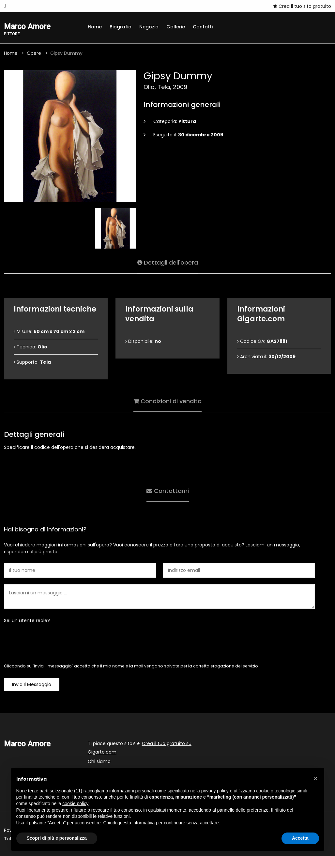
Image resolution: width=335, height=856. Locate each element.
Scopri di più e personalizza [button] (57, 838)
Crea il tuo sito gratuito (302, 6)
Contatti (203, 26)
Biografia (120, 26)
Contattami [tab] (167, 491)
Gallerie (175, 26)
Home (95, 26)
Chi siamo (99, 761)
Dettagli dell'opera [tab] (167, 262)
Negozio (149, 26)
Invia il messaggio (31, 684)
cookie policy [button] (75, 803)
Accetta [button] (300, 838)
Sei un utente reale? (27, 620)
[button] (316, 778)
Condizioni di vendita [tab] (167, 401)
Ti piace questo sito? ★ (139, 747)
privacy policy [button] (215, 790)
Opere (34, 53)
